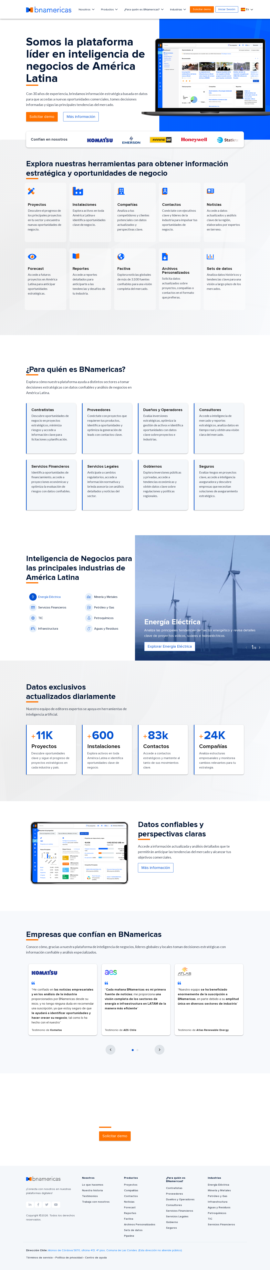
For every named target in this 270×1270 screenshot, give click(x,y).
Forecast (130, 1207)
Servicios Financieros (47, 607)
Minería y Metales (101, 597)
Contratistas (174, 1188)
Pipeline (129, 1236)
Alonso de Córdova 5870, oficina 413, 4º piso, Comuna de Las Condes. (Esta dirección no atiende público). (115, 1250)
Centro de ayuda (96, 1257)
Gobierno (172, 1222)
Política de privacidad (69, 1257)
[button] (132, 1050)
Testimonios (90, 1196)
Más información (81, 117)
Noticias (129, 1201)
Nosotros (85, 9)
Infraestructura (43, 628)
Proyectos (130, 1184)
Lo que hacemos (92, 1184)
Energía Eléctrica (45, 597)
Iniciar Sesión (226, 9)
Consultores (174, 1205)
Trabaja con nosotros (95, 1201)
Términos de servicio (40, 1257)
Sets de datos (133, 1230)
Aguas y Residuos (101, 628)
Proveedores (174, 1193)
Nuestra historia (92, 1190)
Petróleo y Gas (99, 607)
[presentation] (246, 647)
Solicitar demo (202, 9)
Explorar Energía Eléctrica (170, 646)
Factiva (128, 1219)
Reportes (130, 1213)
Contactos (131, 1196)
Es (245, 9)
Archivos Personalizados (139, 1224)
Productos (108, 9)
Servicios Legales (177, 1216)
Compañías (131, 1190)
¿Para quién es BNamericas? (142, 9)
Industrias (176, 9)
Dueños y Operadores (180, 1199)
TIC (36, 618)
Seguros (171, 1228)
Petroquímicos (99, 618)
